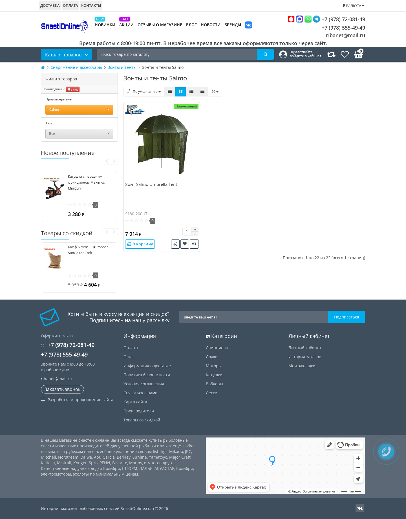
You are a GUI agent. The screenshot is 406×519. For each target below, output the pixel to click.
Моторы (214, 365)
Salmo (72, 89)
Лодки (212, 356)
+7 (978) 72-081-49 (326, 19)
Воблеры (214, 383)
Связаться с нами (140, 392)
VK (248, 25)
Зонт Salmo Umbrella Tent (151, 184)
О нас (128, 356)
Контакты (91, 5)
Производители (138, 411)
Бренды (232, 24)
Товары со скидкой (141, 420)
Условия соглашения (143, 383)
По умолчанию (144, 91)
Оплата (70, 5)
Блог (191, 24)
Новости (210, 24)
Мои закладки (301, 365)
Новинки (105, 24)
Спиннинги (217, 347)
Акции (126, 24)
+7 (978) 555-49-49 (339, 27)
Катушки (214, 374)
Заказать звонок (62, 389)
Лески (211, 392)
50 (215, 91)
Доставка (50, 5)
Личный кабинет (304, 347)
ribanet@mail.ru (345, 35)
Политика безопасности (146, 374)
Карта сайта (135, 401)
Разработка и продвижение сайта (77, 399)
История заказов (304, 356)
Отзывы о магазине (160, 24)
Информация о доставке (147, 365)
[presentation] (106, 161)
